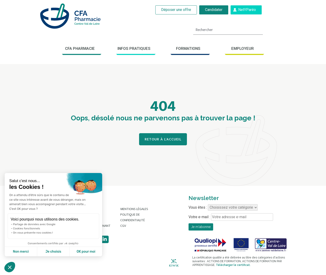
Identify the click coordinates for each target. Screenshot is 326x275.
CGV (123, 225)
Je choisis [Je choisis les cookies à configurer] (53, 252)
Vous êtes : (223, 207)
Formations (188, 48)
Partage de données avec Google (34, 224)
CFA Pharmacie (80, 48)
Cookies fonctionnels (26, 228)
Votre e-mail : (231, 217)
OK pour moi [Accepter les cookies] (86, 252)
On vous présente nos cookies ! (33, 232)
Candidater (213, 9)
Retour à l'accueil (163, 139)
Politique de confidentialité (132, 217)
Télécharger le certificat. (233, 265)
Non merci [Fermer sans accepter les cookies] (21, 252)
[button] (9, 267)
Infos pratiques (133, 48)
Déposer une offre (176, 9)
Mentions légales (134, 209)
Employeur (242, 48)
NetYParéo (247, 9)
